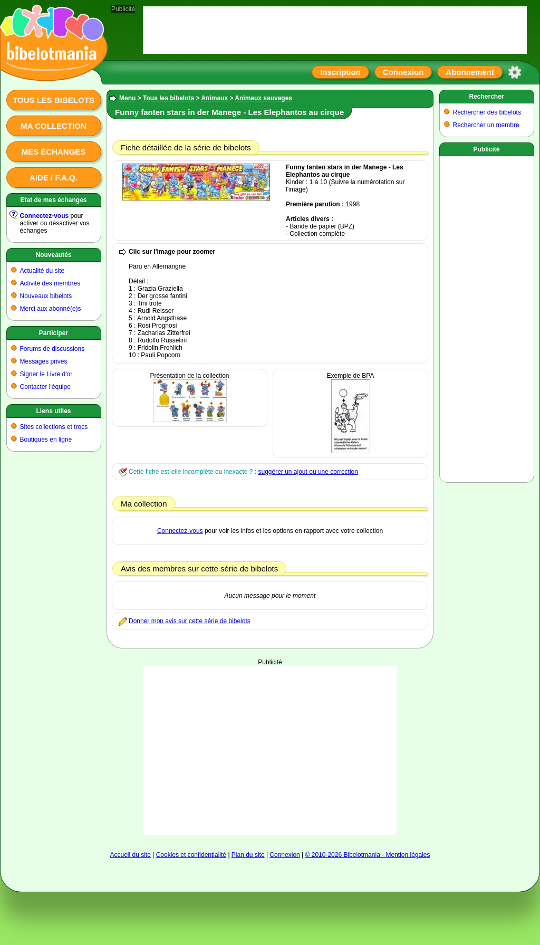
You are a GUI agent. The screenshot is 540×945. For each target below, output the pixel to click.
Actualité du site (42, 270)
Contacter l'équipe (45, 386)
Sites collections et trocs (54, 427)
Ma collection (53, 125)
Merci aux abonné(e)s (50, 308)
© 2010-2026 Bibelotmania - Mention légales (367, 854)
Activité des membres (50, 283)
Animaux (214, 98)
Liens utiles (53, 411)
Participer (53, 333)
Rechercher (486, 96)
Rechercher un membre (486, 125)
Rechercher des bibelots (487, 112)
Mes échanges (54, 151)
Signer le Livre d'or (46, 374)
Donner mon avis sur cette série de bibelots (189, 621)
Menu (127, 98)
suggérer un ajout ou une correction (308, 471)
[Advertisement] (487, 317)
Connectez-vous (44, 215)
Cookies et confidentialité (191, 854)
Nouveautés (53, 255)
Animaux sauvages (263, 98)
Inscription (340, 72)
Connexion (403, 72)
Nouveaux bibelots (46, 296)
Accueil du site (130, 854)
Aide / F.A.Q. (54, 177)
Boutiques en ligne (46, 439)
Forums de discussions (52, 348)
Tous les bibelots (53, 100)
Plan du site (248, 854)
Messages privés (44, 361)
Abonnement (470, 72)
